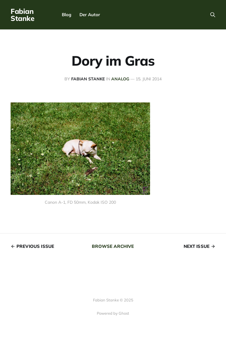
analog (120, 79)
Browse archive (113, 246)
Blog (66, 14)
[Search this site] (212, 14)
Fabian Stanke (22, 15)
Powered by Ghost (113, 313)
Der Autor (89, 14)
